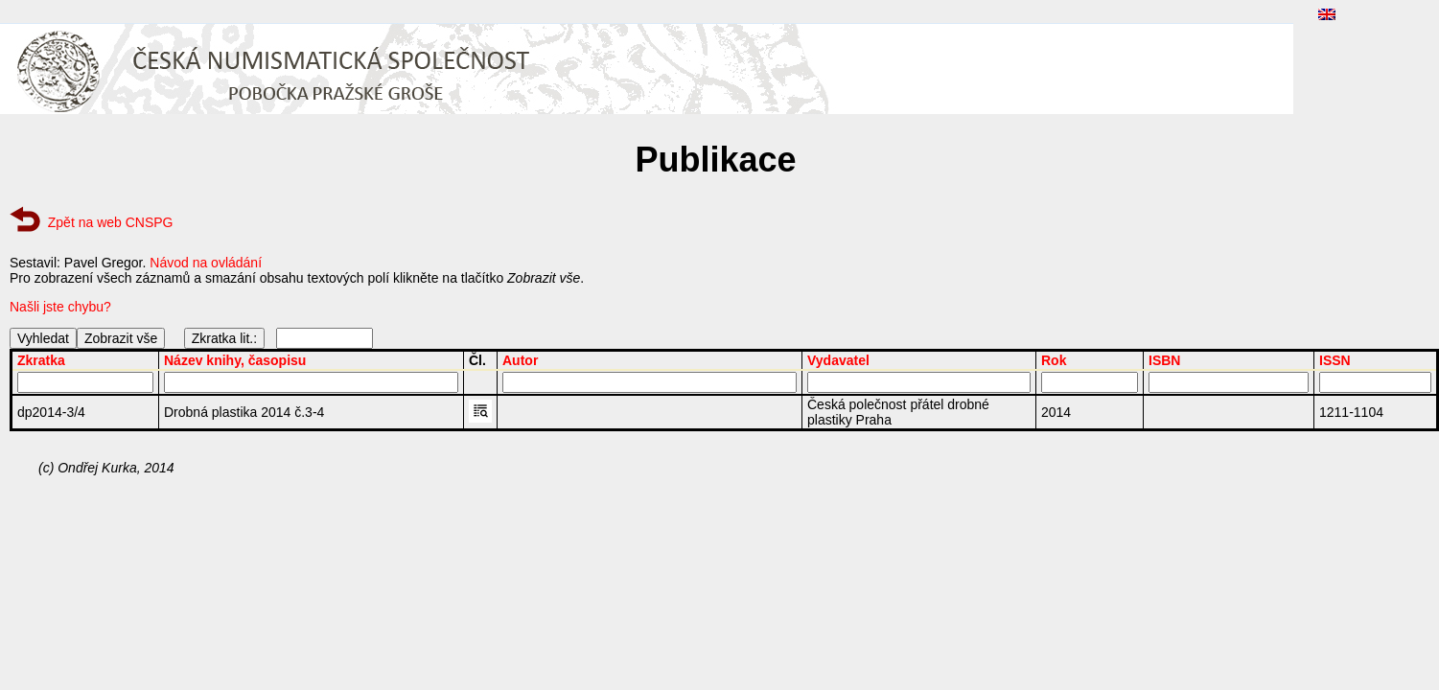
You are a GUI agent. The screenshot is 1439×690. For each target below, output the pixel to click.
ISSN (1335, 360)
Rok (1053, 360)
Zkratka (41, 360)
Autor (520, 360)
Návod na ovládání (206, 262)
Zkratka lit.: (224, 338)
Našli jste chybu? (60, 306)
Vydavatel (838, 360)
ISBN (1164, 360)
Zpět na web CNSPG (111, 222)
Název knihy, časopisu (235, 360)
